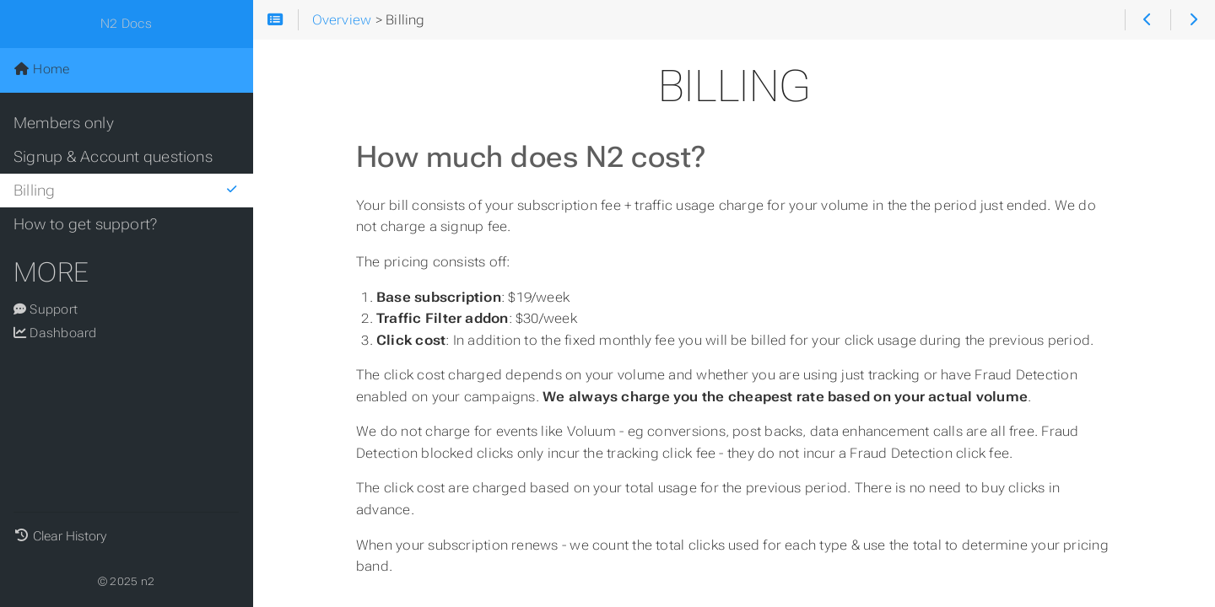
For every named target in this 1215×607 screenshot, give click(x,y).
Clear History (69, 536)
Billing (126, 190)
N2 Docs (126, 23)
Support (46, 309)
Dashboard (55, 333)
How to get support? (85, 224)
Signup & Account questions (113, 156)
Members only (64, 123)
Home (41, 69)
